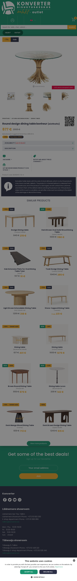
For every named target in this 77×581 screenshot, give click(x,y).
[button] (39, 577)
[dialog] (38, 290)
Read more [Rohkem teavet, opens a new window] (59, 567)
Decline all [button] (48, 572)
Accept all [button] (28, 572)
